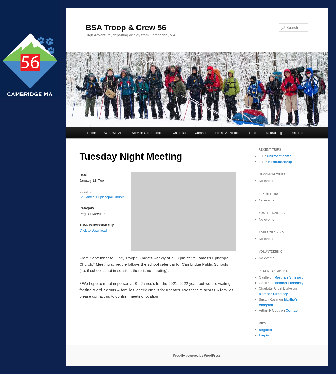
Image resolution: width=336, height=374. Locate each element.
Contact (201, 133)
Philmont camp (279, 156)
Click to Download (93, 230)
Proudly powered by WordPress (196, 355)
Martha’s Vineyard (288, 277)
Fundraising (273, 133)
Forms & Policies (227, 133)
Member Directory (288, 283)
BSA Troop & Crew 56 (126, 27)
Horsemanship (280, 162)
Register (265, 330)
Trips (252, 133)
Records (296, 133)
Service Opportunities (148, 133)
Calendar (179, 133)
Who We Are (113, 133)
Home (91, 133)
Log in (264, 335)
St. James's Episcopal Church (102, 197)
